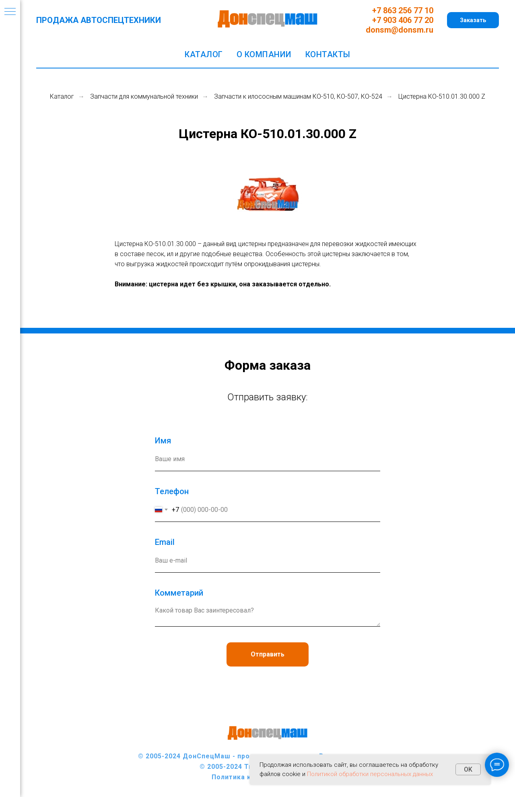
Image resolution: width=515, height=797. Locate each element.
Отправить (267, 654)
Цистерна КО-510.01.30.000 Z (441, 96)
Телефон (172, 491)
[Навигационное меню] (10, 12)
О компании (264, 54)
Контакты (327, 54)
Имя (163, 440)
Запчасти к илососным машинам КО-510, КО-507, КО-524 (298, 96)
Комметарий (179, 593)
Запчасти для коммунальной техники (144, 96)
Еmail (165, 542)
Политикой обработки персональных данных (370, 774)
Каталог (204, 54)
